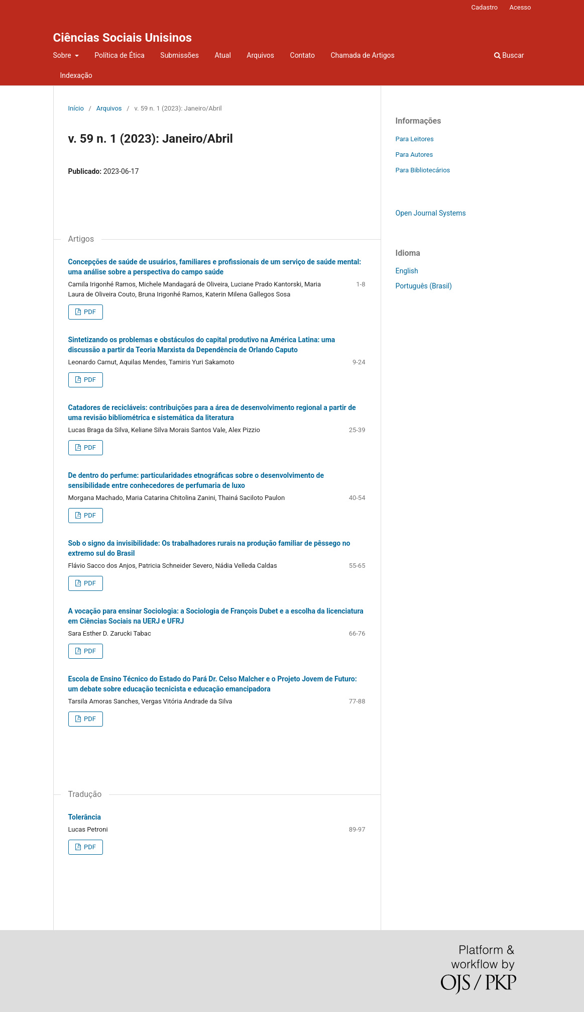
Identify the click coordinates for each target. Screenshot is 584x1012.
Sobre (63, 55)
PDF (89, 312)
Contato (302, 55)
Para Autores (414, 154)
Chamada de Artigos (362, 55)
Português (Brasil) (424, 286)
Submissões (179, 55)
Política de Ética (119, 55)
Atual (222, 55)
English (407, 271)
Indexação (76, 75)
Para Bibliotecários (423, 170)
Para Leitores (415, 139)
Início (76, 108)
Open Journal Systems (431, 213)
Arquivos (260, 55)
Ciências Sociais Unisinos (122, 38)
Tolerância (84, 817)
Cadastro (485, 7)
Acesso (520, 7)
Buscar (509, 55)
